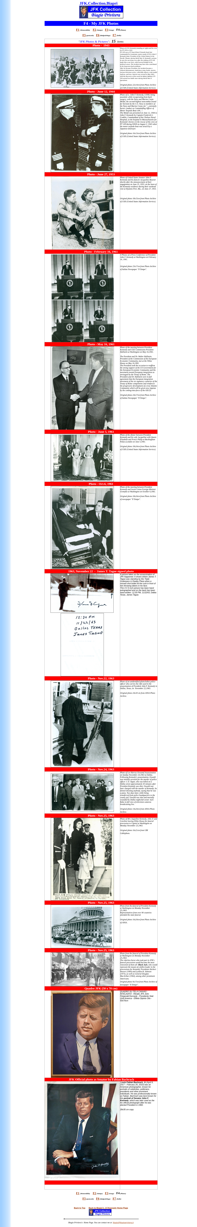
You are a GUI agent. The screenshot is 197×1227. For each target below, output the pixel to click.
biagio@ (123, 1222)
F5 (84, 35)
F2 (94, 29)
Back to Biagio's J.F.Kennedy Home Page (108, 1208)
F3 (106, 29)
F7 (114, 35)
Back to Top (79, 1208)
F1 (77, 29)
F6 (98, 35)
